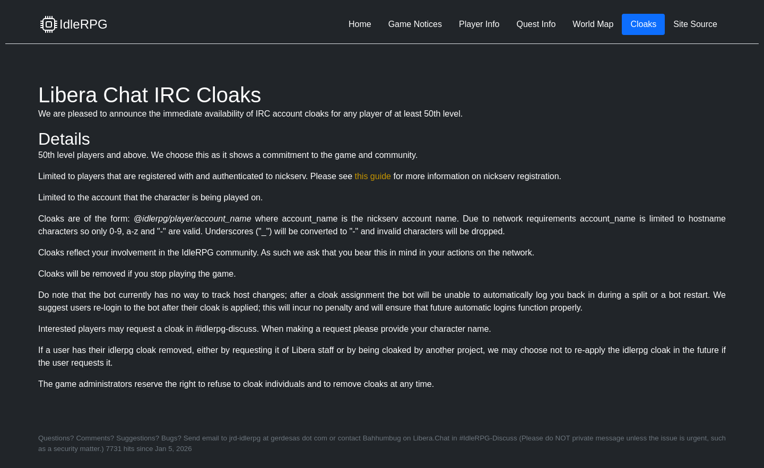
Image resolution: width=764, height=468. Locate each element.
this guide (372, 176)
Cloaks (643, 24)
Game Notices (415, 24)
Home (360, 24)
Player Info (479, 24)
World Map (592, 24)
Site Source (695, 24)
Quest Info (535, 24)
